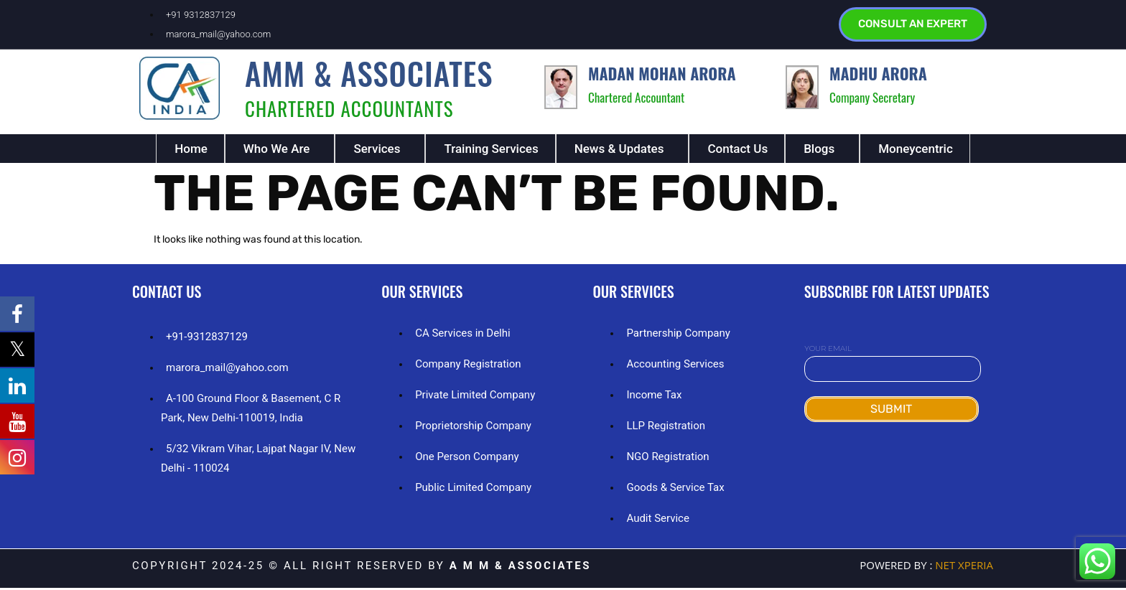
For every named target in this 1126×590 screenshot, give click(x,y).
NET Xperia (962, 567)
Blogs (819, 151)
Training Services (491, 151)
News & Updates (619, 151)
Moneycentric (915, 151)
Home (191, 151)
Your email (892, 361)
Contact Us (737, 151)
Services (376, 151)
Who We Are (276, 151)
